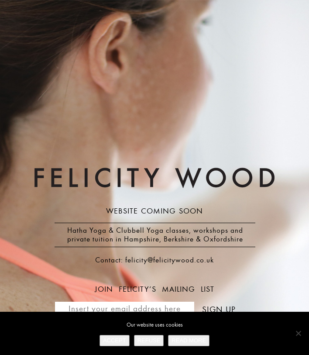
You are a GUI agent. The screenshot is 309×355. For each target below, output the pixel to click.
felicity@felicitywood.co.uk (169, 260)
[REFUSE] (298, 333)
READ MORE (189, 340)
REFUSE (149, 340)
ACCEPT (114, 340)
